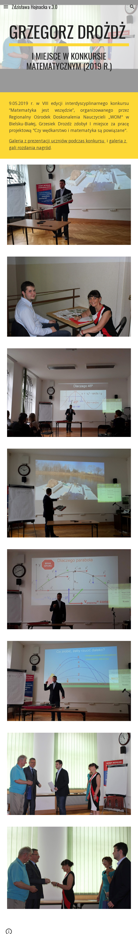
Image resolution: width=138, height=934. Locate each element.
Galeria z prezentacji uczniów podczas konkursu (57, 141)
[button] (6, 6)
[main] (69, 46)
